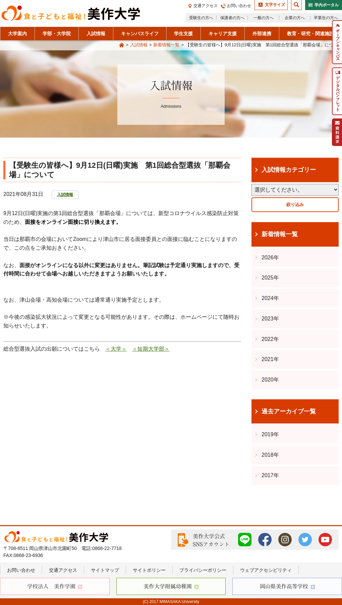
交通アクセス (205, 5)
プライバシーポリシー (202, 570)
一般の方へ (263, 17)
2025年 (270, 278)
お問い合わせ (239, 5)
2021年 (270, 359)
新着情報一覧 (166, 44)
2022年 (270, 339)
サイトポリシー (149, 570)
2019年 (270, 434)
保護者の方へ (232, 17)
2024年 (270, 298)
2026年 (270, 257)
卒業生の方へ (326, 17)
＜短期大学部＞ (151, 349)
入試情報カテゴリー (289, 169)
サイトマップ (105, 570)
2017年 (270, 475)
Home (121, 45)
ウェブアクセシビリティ (266, 570)
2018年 (270, 455)
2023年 (270, 318)
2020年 (270, 380)
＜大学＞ (116, 349)
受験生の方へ (201, 17)
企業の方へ (295, 17)
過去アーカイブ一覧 (289, 411)
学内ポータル (327, 5)
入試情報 (139, 44)
